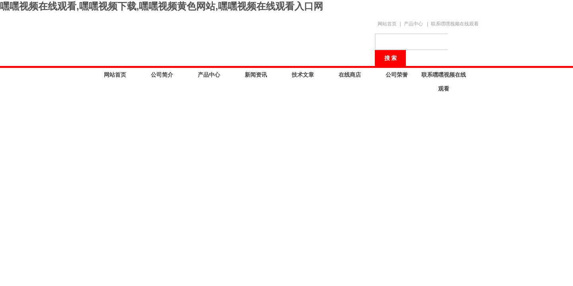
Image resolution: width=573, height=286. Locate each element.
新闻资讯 (256, 75)
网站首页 (387, 24)
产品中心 (413, 24)
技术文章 (303, 75)
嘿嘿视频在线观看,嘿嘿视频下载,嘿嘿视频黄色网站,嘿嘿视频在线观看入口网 (161, 6)
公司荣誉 (397, 75)
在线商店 (350, 75)
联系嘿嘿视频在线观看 (455, 24)
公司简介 (162, 75)
